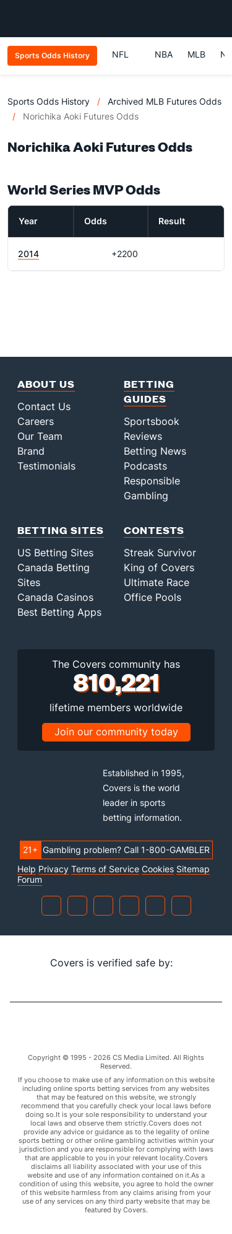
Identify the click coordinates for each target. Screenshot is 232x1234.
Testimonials (46, 466)
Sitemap (193, 869)
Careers (35, 421)
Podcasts (145, 466)
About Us (46, 384)
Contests (154, 530)
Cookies (158, 869)
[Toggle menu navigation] (216, 18)
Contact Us (44, 406)
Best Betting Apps (59, 612)
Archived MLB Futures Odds (164, 101)
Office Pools (152, 597)
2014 (28, 253)
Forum (29, 880)
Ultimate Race (156, 582)
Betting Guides (149, 391)
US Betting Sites (55, 552)
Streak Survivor (160, 552)
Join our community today (116, 731)
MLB (196, 54)
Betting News (155, 451)
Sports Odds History (48, 101)
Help (26, 869)
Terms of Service (105, 869)
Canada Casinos (55, 597)
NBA (164, 54)
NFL (126, 54)
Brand (31, 451)
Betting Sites (60, 530)
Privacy (53, 869)
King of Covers (159, 567)
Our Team (39, 436)
